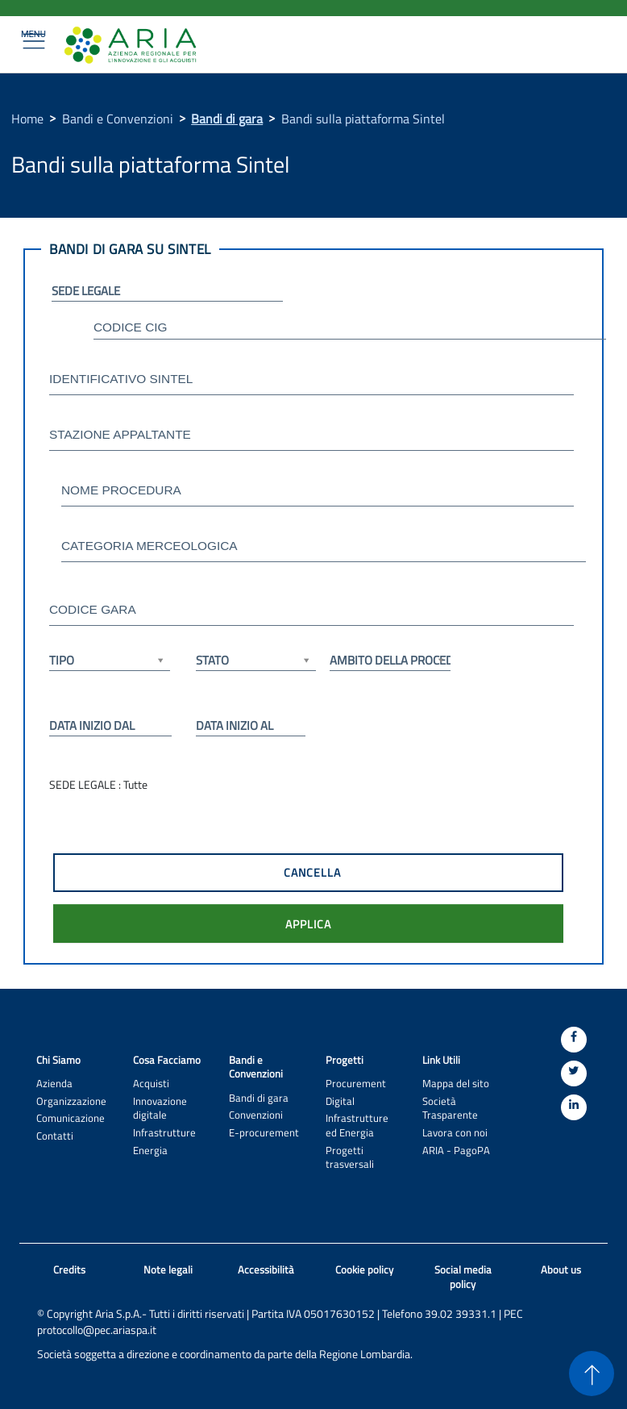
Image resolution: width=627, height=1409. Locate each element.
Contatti (54, 1136)
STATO (256, 660)
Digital (340, 1101)
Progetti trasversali (350, 1157)
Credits (69, 1270)
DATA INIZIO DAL (92, 725)
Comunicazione (70, 1118)
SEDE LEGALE (86, 290)
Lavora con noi (455, 1132)
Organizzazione (71, 1101)
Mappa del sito (455, 1083)
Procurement (356, 1083)
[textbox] (349, 329)
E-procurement (264, 1132)
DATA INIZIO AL (234, 725)
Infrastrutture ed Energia (357, 1125)
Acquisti (151, 1083)
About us (561, 1270)
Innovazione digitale (160, 1108)
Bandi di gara (227, 118)
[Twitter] (574, 1073)
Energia (150, 1150)
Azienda (54, 1083)
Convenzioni (256, 1115)
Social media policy (463, 1277)
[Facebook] (574, 1040)
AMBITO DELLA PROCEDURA (390, 660)
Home (27, 118)
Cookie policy (364, 1270)
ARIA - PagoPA (456, 1150)
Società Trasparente (450, 1108)
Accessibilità (266, 1270)
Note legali (168, 1270)
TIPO (109, 660)
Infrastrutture (164, 1132)
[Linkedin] (574, 1107)
